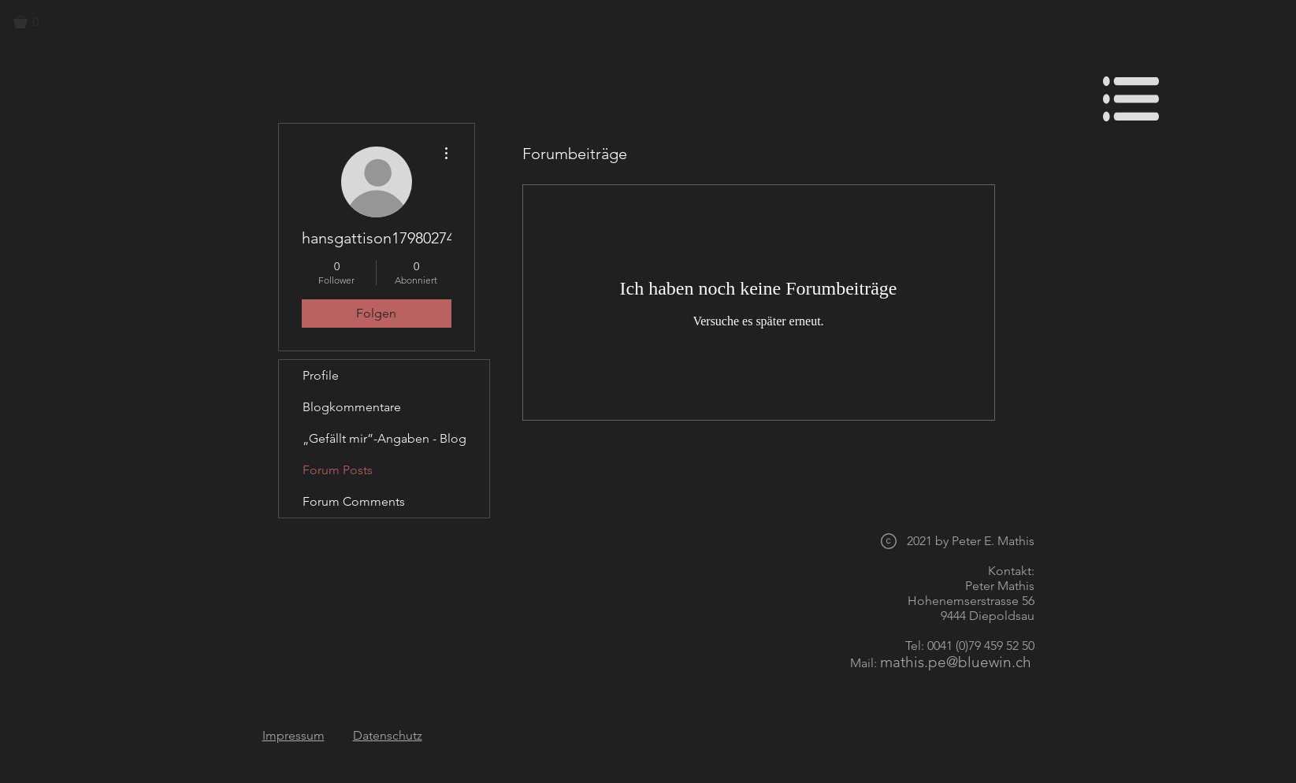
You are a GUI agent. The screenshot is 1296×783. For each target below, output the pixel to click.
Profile (321, 375)
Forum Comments (354, 501)
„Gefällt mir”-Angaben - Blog (384, 438)
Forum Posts (338, 469)
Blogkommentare (352, 406)
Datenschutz (387, 735)
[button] (33, 22)
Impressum (293, 735)
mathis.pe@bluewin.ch (955, 662)
